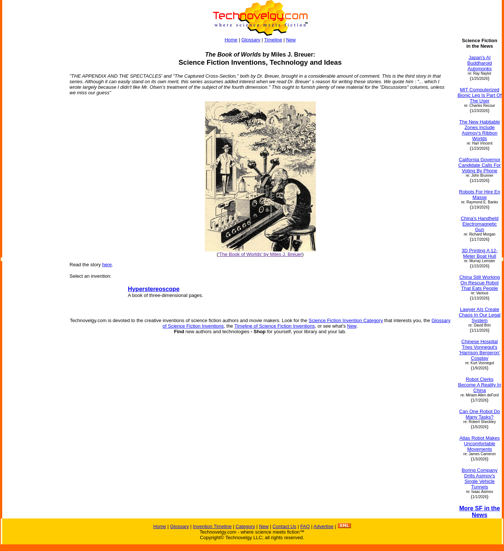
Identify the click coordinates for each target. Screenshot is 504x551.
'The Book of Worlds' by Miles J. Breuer (260, 254)
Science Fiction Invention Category (346, 320)
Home (230, 40)
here (107, 264)
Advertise (324, 526)
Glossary (250, 40)
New (291, 40)
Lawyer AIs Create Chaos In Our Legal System (480, 315)
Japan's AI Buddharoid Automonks (479, 63)
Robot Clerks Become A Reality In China (479, 384)
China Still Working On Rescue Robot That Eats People (479, 282)
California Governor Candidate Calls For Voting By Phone (480, 165)
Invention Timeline (212, 526)
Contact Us (284, 526)
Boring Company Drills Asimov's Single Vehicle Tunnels (480, 478)
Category (245, 526)
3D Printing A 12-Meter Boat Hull (479, 253)
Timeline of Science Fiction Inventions (274, 326)
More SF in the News (479, 511)
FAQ (305, 526)
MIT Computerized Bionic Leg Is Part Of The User (479, 95)
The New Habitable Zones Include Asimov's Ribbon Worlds (479, 130)
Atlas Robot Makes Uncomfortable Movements (479, 443)
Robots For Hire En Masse (479, 194)
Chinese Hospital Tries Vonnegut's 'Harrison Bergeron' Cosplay (479, 350)
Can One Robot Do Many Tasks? (479, 414)
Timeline (273, 40)
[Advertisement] (32, 149)
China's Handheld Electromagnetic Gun (479, 224)
